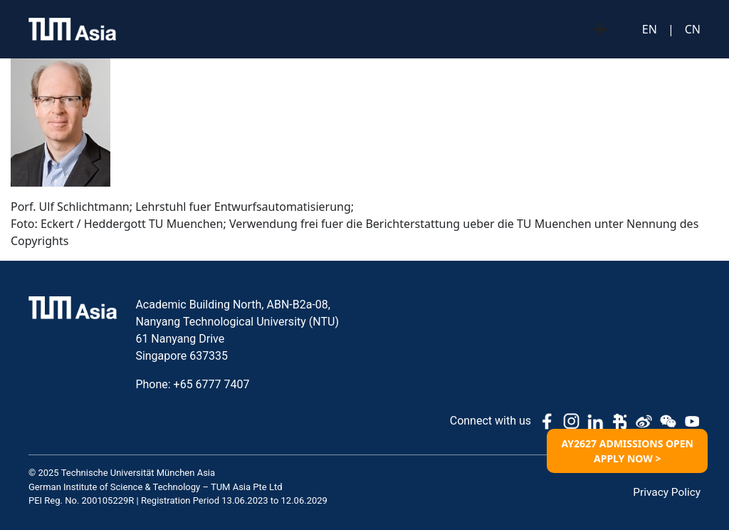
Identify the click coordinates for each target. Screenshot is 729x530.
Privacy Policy (666, 492)
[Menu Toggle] (600, 29)
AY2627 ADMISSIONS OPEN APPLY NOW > (627, 451)
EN (649, 29)
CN (693, 29)
